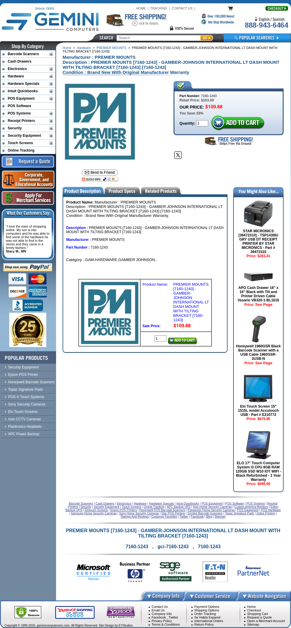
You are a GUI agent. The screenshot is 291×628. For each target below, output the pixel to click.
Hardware (84, 48)
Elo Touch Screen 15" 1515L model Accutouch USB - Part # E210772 (258, 410)
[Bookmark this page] (99, 179)
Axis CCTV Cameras (24, 419)
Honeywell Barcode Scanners (31, 382)
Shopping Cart (257, 614)
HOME (141, 8)
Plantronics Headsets (25, 427)
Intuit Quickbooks (23, 91)
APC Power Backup (23, 434)
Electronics (17, 69)
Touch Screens (20, 143)
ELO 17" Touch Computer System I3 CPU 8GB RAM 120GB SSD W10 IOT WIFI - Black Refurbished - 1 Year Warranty (258, 471)
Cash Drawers (19, 61)
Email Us (158, 610)
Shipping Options (206, 610)
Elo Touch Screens (23, 412)
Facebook (159, 617)
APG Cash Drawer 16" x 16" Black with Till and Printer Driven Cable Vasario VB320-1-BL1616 (258, 294)
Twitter (173, 617)
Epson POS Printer (23, 375)
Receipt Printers (21, 121)
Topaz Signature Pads (25, 389)
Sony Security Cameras (26, 404)
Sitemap (253, 624)
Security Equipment (24, 135)
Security (15, 128)
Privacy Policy (162, 621)
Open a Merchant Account (266, 621)
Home (67, 48)
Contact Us (160, 606)
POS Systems (19, 113)
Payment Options (206, 606)
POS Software (19, 106)
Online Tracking (21, 150)
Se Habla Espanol (207, 617)
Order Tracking (205, 614)
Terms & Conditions (166, 624)
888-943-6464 (266, 25)
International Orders (208, 621)
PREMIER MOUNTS (111, 48)
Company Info (162, 614)
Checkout (254, 610)
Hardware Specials (23, 84)
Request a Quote (259, 617)
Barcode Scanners (23, 54)
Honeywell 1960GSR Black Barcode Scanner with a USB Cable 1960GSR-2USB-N (258, 352)
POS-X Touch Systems (26, 397)
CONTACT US (182, 8)
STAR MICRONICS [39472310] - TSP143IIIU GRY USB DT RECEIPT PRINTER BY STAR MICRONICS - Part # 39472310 (258, 241)
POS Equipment (21, 98)
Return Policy (204, 624)
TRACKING (158, 8)
